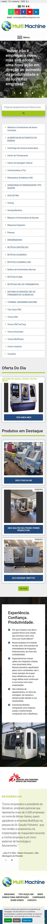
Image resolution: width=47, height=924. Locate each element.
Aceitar (8, 920)
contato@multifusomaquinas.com (26, 17)
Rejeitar (16, 920)
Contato (31, 900)
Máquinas (9, 894)
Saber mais (27, 920)
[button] (15, 93)
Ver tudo (23, 588)
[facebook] (24, 12)
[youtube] (30, 12)
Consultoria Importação (15, 897)
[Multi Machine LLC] (23, 882)
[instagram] (17, 12)
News (40, 894)
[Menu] (19, 37)
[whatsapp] (11, 12)
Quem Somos (17, 900)
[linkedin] (36, 12)
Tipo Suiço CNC (26, 894)
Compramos (38, 897)
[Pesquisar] (23, 107)
